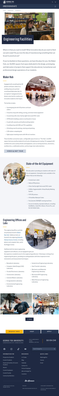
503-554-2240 (51, 340)
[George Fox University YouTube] (25, 349)
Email (41, 363)
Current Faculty (7, 373)
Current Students (7, 360)
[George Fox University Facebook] (4, 349)
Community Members (8, 376)
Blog (23, 360)
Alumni (5, 367)
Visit (32, 332)
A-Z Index (24, 357)
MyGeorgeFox (43, 357)
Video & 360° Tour (15, 151)
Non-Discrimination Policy (30, 388)
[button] (52, 2)
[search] (54, 348)
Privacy (25, 385)
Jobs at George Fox (26, 371)
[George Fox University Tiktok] (18, 349)
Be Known (29, 381)
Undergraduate (10, 6)
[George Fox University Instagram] (11, 349)
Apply (49, 332)
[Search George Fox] (42, 348)
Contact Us (24, 366)
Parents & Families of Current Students (10, 364)
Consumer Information (47, 385)
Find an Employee (26, 368)
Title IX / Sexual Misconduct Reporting (48, 389)
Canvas (42, 360)
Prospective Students (8, 357)
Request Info (15, 332)
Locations (24, 374)
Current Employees (8, 370)
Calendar (24, 363)
